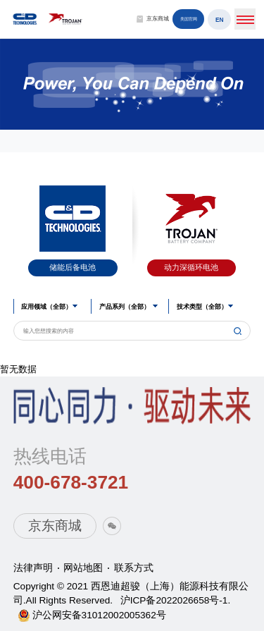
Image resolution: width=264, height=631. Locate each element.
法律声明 (33, 568)
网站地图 (83, 568)
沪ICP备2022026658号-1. (175, 600)
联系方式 (133, 568)
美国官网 (188, 20)
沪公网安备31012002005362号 (99, 615)
